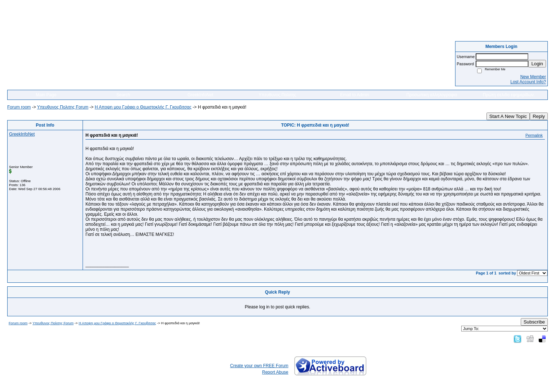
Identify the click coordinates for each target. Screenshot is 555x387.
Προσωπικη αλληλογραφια (431, 94)
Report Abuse (275, 372)
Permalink (534, 135)
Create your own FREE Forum (259, 365)
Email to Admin (354, 94)
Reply (539, 116)
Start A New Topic (508, 116)
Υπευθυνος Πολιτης (277, 94)
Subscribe (534, 322)
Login (537, 63)
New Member (533, 76)
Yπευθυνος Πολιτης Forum (62, 107)
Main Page (46, 94)
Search (123, 94)
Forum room (19, 107)
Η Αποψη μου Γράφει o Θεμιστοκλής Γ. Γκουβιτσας (143, 107)
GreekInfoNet (200, 94)
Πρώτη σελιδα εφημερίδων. (509, 94)
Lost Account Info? (528, 81)
